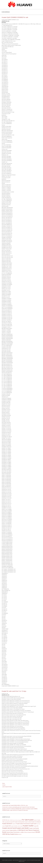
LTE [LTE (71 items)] (17, 830)
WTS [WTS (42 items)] (20, 834)
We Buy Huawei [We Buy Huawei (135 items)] (10, 834)
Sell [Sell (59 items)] (24, 832)
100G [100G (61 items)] (6, 820)
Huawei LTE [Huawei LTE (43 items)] (14, 823)
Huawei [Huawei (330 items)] (30, 820)
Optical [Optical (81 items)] (8, 832)
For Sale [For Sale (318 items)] (25, 820)
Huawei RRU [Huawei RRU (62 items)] (36, 826)
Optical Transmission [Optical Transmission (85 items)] (14, 832)
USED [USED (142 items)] (3, 834)
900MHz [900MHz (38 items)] (8, 820)
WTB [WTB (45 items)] (19, 834)
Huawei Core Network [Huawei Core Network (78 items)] (36, 821)
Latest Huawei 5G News (7, 786)
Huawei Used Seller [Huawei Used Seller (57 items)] (5, 830)
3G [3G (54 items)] (2, 820)
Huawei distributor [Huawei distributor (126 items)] (7, 823)
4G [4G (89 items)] (4, 820)
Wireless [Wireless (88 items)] (16, 834)
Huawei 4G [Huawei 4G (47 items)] (35, 820)
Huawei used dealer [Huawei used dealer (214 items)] (22, 828)
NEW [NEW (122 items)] (19, 830)
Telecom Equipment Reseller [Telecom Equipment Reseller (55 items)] (30, 832)
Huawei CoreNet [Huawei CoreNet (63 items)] (28, 821)
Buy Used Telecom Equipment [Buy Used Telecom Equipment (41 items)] (17, 820)
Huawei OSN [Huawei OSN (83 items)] (8, 826)
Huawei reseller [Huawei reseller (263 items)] (28, 826)
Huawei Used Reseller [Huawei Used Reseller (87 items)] (34, 828)
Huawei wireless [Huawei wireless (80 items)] (13, 830)
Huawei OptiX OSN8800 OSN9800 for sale (15, 17)
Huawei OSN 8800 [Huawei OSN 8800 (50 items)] (14, 826)
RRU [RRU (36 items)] (20, 832)
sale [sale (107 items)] (22, 832)
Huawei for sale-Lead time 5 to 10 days (14, 691)
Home (3, 783)
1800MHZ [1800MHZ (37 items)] (11, 820)
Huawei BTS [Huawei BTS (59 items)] (12, 821)
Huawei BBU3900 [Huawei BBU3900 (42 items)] (7, 821)
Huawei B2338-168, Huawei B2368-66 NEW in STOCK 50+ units (15, 805)
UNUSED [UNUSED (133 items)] (37, 832)
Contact (3, 785)
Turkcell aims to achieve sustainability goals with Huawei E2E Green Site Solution (18, 807)
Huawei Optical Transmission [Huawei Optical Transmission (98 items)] (23, 823)
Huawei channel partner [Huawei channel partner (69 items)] (19, 821)
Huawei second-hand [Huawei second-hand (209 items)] (9, 828)
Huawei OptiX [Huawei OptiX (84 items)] (33, 823)
